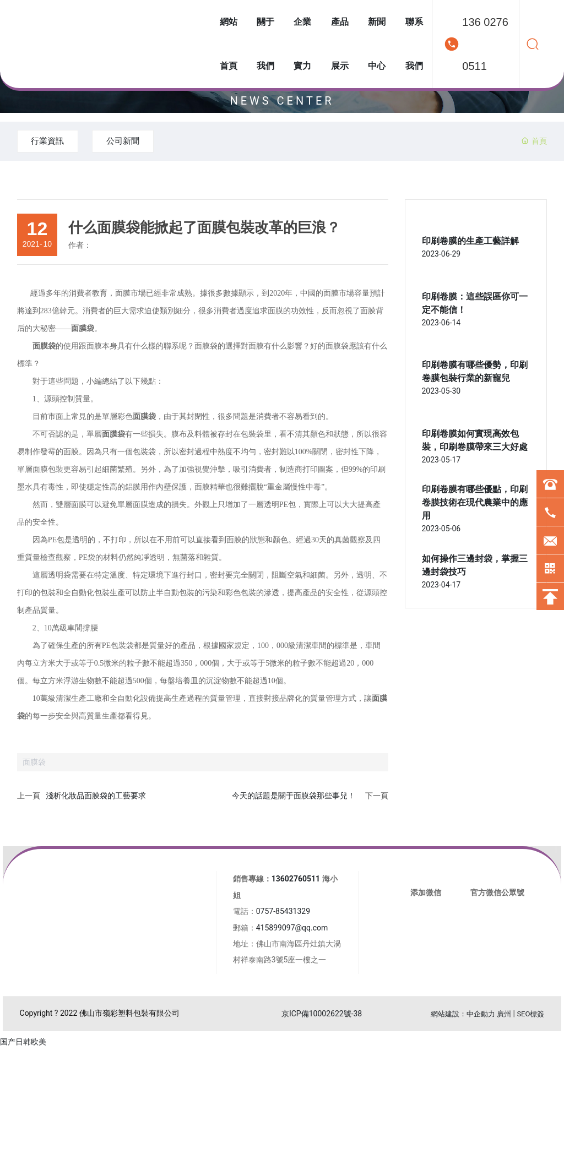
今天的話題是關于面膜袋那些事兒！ (293, 796)
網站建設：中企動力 (463, 1015)
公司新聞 (143, 141)
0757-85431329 (283, 912)
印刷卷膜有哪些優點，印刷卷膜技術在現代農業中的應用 (475, 503)
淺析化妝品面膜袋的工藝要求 (96, 796)
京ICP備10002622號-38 (321, 1014)
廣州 (504, 1015)
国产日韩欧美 (23, 1042)
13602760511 (296, 879)
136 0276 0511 (485, 44)
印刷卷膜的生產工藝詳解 (470, 242)
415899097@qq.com (292, 928)
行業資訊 (54, 141)
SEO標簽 (530, 1015)
